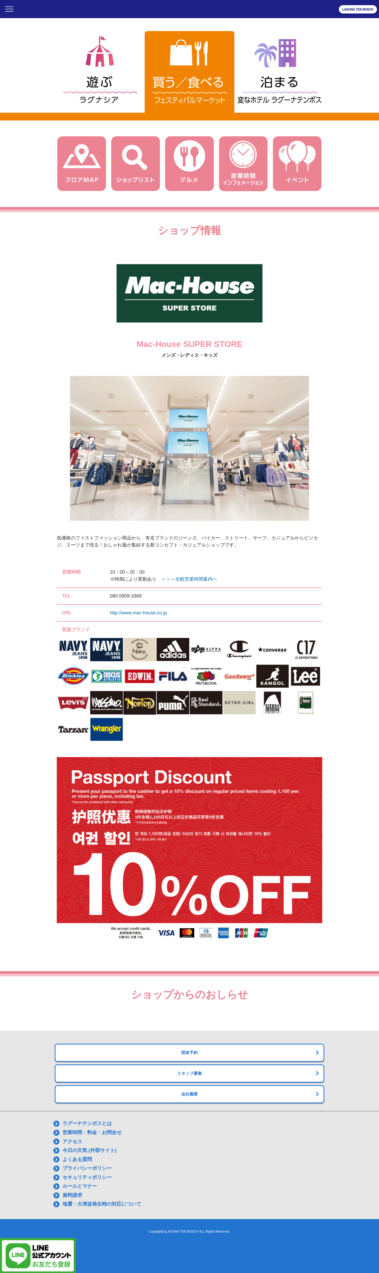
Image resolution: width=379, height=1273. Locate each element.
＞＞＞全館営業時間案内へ (189, 579)
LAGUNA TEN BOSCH (357, 9)
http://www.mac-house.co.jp (138, 612)
